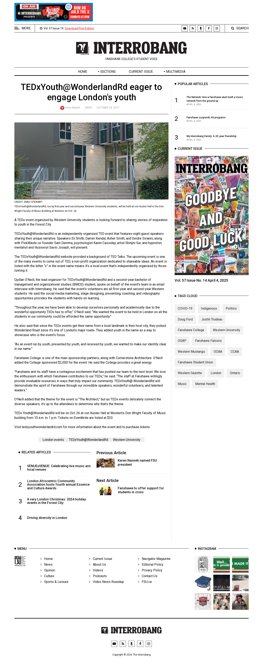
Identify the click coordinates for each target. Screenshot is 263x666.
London (216, 378)
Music (182, 388)
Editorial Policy (150, 571)
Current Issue (141, 72)
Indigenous (209, 313)
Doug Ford (185, 324)
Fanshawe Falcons (208, 345)
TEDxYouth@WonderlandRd (88, 440)
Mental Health (205, 388)
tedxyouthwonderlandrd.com (42, 427)
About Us (97, 571)
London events (53, 440)
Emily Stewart (72, 107)
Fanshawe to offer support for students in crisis (141, 490)
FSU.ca (145, 588)
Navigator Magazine (154, 565)
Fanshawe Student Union (195, 367)
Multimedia (175, 72)
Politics (231, 313)
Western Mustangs (191, 356)
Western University (126, 440)
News (88, 107)
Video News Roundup (106, 588)
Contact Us (147, 582)
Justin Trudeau (211, 324)
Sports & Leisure (54, 588)
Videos (96, 576)
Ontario (235, 378)
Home (82, 72)
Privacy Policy (150, 576)
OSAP (182, 345)
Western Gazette (190, 378)
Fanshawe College (191, 334)
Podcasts (98, 582)
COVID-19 (185, 313)
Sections (108, 72)
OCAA (218, 356)
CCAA (235, 356)
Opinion (47, 576)
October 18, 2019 (108, 107)
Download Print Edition (79, 28)
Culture (47, 582)
